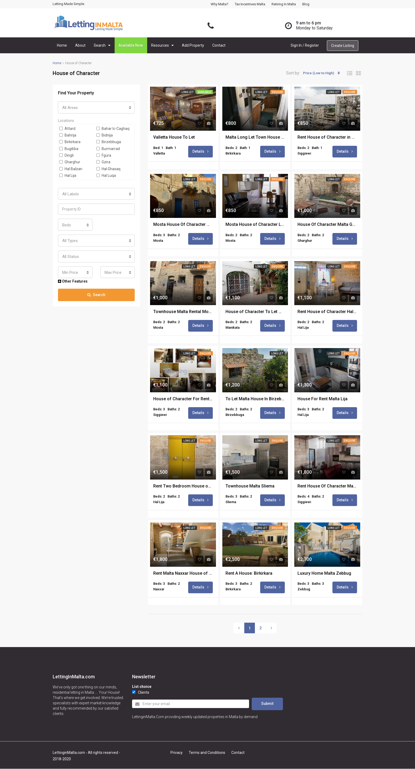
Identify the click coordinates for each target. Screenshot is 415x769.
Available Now (131, 45)
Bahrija (67, 134)
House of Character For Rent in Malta (183, 399)
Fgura (103, 154)
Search (100, 45)
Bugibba (68, 148)
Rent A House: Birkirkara (248, 574)
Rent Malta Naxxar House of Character (183, 574)
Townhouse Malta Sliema (249, 486)
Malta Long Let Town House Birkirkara (255, 137)
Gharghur (69, 161)
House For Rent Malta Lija (322, 399)
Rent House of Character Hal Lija (327, 312)
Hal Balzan (70, 168)
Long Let (187, 92)
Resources (160, 45)
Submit (267, 704)
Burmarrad (108, 148)
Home (62, 45)
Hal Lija (67, 175)
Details (200, 151)
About (80, 45)
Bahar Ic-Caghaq (112, 128)
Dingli (66, 154)
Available (204, 92)
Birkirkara (69, 141)
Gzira (103, 161)
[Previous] (238, 629)
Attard (67, 128)
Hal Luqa (106, 175)
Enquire (277, 92)
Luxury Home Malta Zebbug (324, 574)
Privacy (176, 753)
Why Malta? (219, 4)
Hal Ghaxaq (108, 168)
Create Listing (342, 45)
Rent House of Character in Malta (327, 137)
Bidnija (104, 134)
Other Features (73, 277)
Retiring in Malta (284, 4)
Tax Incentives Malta (250, 4)
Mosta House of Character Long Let (255, 224)
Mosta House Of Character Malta (183, 224)
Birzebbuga (108, 141)
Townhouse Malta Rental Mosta (183, 312)
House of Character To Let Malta (255, 312)
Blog (305, 4)
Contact (218, 45)
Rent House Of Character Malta (327, 486)
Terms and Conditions (207, 753)
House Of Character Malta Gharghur (327, 224)
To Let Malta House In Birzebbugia (255, 399)
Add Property (193, 45)
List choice (141, 687)
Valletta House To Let (174, 137)
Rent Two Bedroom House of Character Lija (183, 486)
